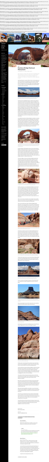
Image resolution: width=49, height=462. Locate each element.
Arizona (3, 95)
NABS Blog (3, 43)
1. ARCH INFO (3, 87)
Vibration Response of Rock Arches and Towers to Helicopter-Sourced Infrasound (3, 130)
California (3, 96)
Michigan (3, 100)
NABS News (3, 91)
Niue (2, 120)
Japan (3, 115)
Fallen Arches (3, 89)
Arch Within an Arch (3, 56)
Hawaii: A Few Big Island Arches (28, 412)
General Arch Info (4, 90)
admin (26, 71)
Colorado (3, 97)
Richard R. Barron (22, 438)
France (3, 114)
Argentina (3, 107)
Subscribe (40, 43)
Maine (3, 99)
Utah (18, 66)
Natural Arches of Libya (28, 409)
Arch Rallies (3, 88)
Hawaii (3, 98)
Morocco (3, 119)
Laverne (2, 128)
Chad (2, 109)
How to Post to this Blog (34, 43)
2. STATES (2, 94)
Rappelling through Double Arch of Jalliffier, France (3, 65)
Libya (2, 117)
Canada (3, 108)
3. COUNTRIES (3, 105)
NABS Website (44, 43)
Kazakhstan (3, 116)
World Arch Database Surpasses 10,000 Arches (4, 62)
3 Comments (30, 71)
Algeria (3, 106)
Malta (2, 118)
